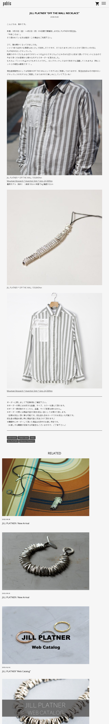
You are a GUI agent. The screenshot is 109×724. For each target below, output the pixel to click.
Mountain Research (27, 441)
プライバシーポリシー (54, 666)
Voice (32, 437)
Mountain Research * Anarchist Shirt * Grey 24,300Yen (30, 181)
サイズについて (54, 645)
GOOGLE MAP (54, 710)
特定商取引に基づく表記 (54, 662)
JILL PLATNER (13, 441)
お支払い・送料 (54, 654)
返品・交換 (54, 658)
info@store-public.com (57, 698)
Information (12, 437)
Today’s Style (23, 437)
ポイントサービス (54, 650)
